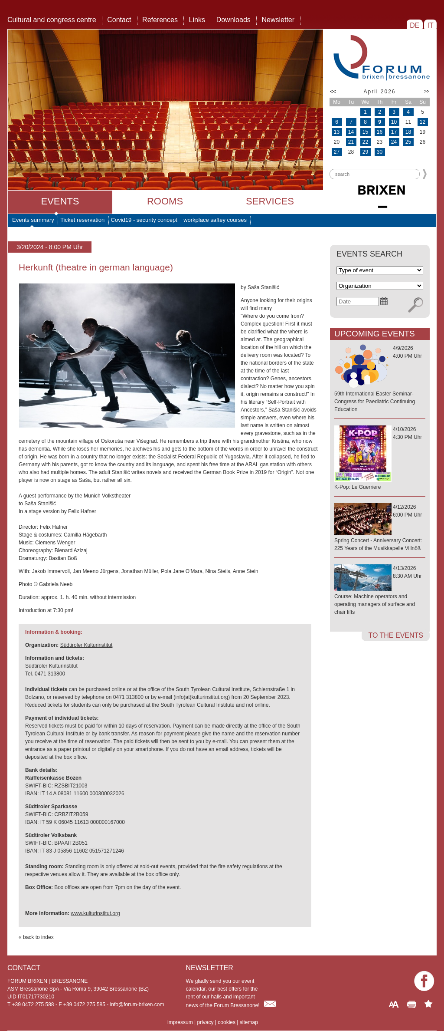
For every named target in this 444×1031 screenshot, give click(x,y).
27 (337, 152)
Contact (119, 19)
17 (394, 132)
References (160, 19)
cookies (226, 1022)
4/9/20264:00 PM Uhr (379, 379)
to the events (395, 635)
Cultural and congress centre (51, 19)
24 (394, 142)
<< (333, 92)
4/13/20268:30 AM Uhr (379, 590)
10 (394, 122)
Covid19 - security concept (144, 220)
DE (414, 25)
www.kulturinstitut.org (95, 913)
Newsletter (277, 19)
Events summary (33, 220)
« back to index (36, 937)
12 (422, 122)
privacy (205, 1022)
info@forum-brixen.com (137, 1004)
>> (426, 91)
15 (365, 132)
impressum (180, 1022)
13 (337, 132)
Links (197, 19)
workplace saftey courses (215, 220)
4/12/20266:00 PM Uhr (379, 528)
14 (351, 132)
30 (379, 152)
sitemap (249, 1022)
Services (270, 201)
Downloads (233, 19)
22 (365, 142)
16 (379, 132)
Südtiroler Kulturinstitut (86, 645)
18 (408, 132)
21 (351, 142)
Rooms (165, 201)
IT (430, 25)
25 (408, 142)
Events (60, 201)
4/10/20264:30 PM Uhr (379, 458)
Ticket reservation (82, 220)
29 (365, 152)
